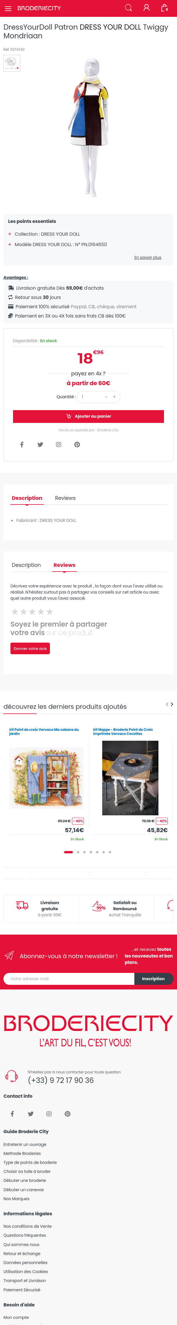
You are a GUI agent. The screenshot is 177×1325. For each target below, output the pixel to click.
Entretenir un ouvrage (24, 1144)
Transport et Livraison (24, 1280)
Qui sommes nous (21, 1245)
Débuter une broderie (24, 1180)
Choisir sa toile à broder (26, 1171)
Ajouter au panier (88, 416)
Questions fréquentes (24, 1235)
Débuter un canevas (23, 1190)
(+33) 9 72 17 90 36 (61, 1080)
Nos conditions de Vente (27, 1226)
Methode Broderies (22, 1153)
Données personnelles (25, 1262)
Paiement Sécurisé (21, 1290)
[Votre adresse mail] (69, 979)
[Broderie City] (39, 8)
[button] (128, 7)
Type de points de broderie (30, 1162)
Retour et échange (21, 1254)
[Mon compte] (146, 8)
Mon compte (16, 1317)
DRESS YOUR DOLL (110, 27)
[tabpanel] (46, 782)
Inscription (153, 979)
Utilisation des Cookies (25, 1271)
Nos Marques (16, 1199)
